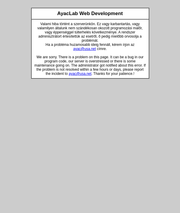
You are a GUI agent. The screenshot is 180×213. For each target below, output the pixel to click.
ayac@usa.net (84, 49)
